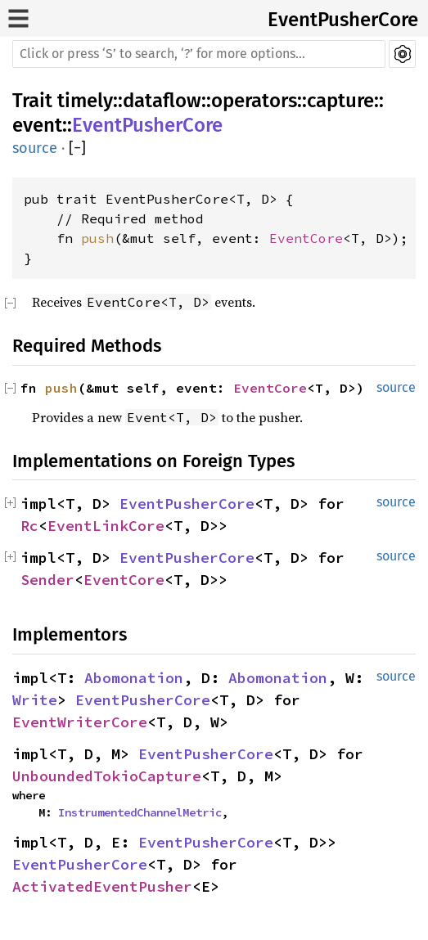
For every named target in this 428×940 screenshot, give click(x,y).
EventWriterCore (79, 722)
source (34, 148)
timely (85, 100)
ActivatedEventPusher (102, 886)
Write (34, 699)
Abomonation (133, 677)
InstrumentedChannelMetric (140, 812)
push (97, 238)
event (37, 125)
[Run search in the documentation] (198, 54)
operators (254, 100)
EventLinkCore (105, 525)
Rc (29, 525)
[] (77, 148)
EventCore (306, 238)
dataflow (162, 100)
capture (340, 100)
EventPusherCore (343, 19)
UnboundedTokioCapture (106, 776)
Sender (47, 579)
